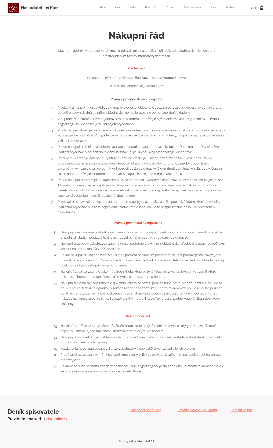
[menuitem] (170, 8)
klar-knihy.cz (56, 419)
